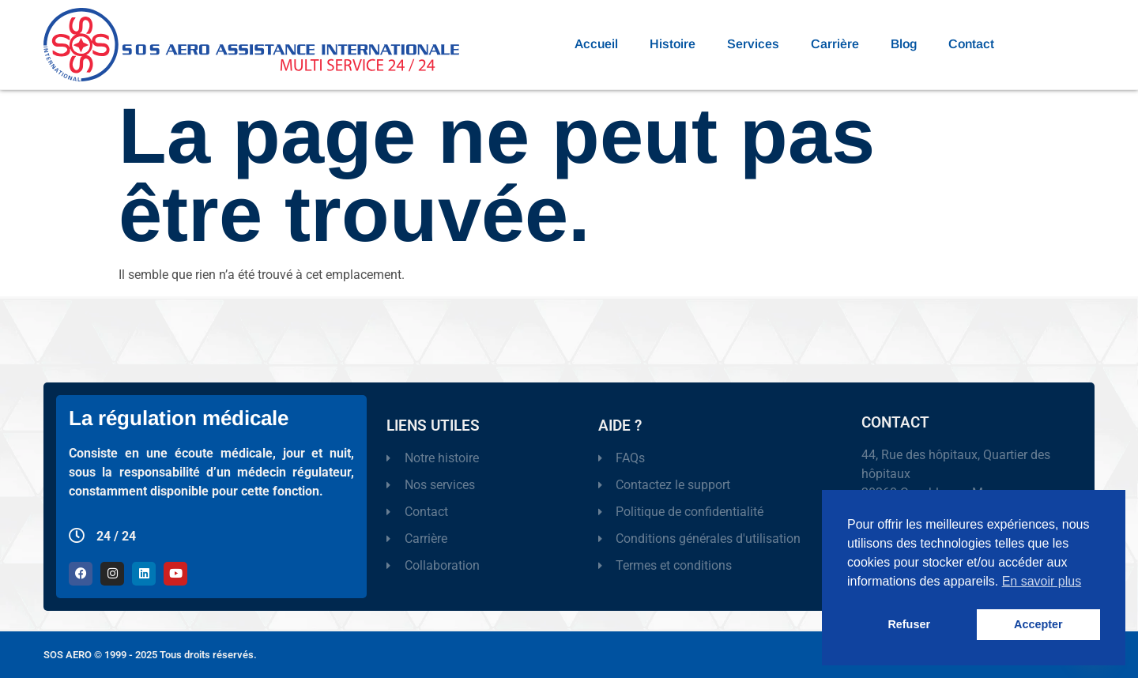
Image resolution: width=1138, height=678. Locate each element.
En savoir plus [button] (1042, 581)
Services (753, 44)
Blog (904, 44)
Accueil (596, 44)
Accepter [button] (1038, 624)
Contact (971, 44)
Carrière (835, 44)
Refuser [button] (908, 624)
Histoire (672, 44)
